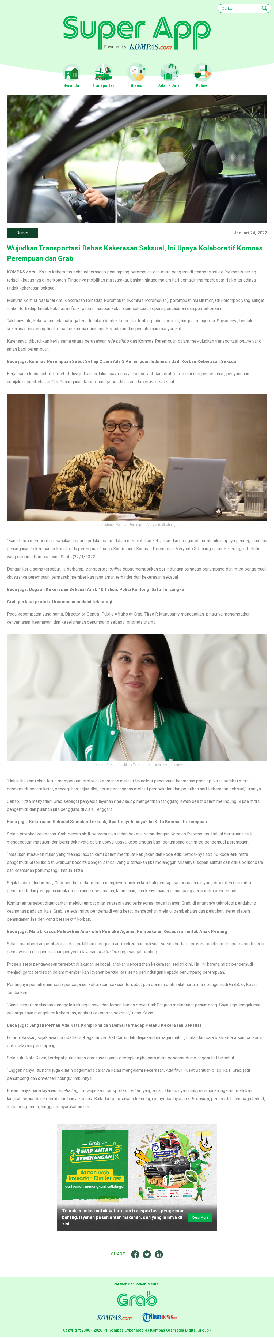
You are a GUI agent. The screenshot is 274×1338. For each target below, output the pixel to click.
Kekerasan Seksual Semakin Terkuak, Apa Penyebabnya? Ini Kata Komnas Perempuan (118, 822)
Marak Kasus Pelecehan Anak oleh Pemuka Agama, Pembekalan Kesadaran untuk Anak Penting (128, 932)
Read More (196, 1218)
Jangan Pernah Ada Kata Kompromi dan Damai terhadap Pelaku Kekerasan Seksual (115, 1026)
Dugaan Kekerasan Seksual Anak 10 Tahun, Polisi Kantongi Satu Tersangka (106, 590)
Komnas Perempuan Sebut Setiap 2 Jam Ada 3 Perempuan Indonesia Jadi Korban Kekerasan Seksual (133, 362)
